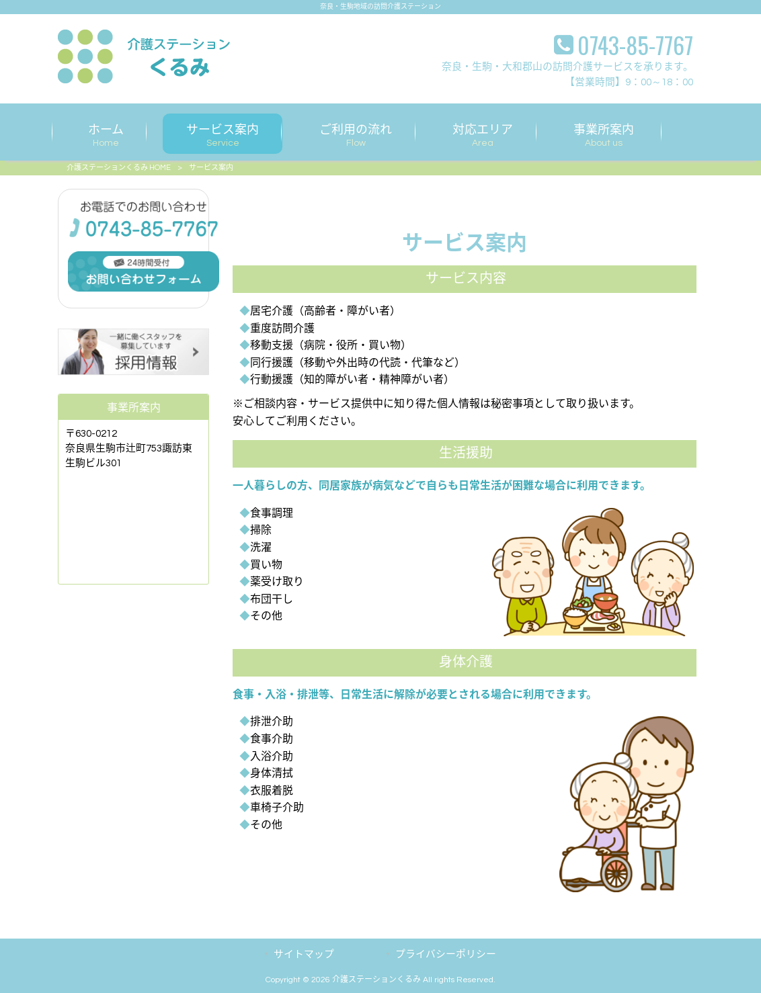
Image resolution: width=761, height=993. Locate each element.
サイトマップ (304, 954)
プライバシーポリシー (445, 954)
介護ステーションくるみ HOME (119, 167)
